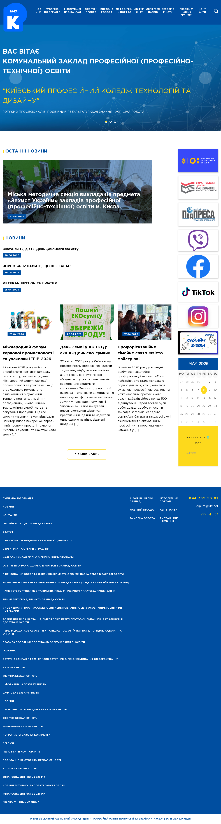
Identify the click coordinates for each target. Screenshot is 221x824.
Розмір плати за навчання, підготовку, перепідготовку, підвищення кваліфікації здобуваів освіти (63, 620)
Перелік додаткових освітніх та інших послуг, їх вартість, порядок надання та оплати (62, 632)
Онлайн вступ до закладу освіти (27, 524)
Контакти (202, 10)
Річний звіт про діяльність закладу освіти (34, 600)
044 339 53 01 (203, 498)
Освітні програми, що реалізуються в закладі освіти (42, 566)
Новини (8, 701)
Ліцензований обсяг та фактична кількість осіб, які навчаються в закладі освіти (63, 574)
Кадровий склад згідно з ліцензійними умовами (38, 557)
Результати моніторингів (21, 752)
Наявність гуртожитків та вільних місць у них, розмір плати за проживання (59, 591)
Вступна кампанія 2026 (20, 769)
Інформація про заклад (72, 10)
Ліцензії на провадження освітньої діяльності (37, 541)
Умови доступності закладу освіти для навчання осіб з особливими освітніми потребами (62, 609)
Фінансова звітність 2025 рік (24, 777)
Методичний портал (124, 10)
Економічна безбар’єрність (23, 727)
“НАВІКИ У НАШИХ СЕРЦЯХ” (186, 12)
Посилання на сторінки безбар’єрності (32, 760)
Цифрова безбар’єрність (21, 693)
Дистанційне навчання (169, 519)
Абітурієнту (139, 10)
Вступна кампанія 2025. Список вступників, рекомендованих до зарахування (60, 659)
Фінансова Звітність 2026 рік (24, 794)
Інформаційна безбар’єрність (24, 684)
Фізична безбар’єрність (20, 676)
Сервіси (8, 743)
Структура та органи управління (27, 549)
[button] (106, 122)
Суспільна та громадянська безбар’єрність (35, 710)
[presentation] (15, 78)
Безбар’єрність (168, 10)
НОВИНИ (38, 10)
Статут (8, 532)
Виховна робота (106, 10)
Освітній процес (91, 10)
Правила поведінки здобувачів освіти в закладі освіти (44, 642)
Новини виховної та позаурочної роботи (34, 786)
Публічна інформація (51, 10)
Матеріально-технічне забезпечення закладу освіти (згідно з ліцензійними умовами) (66, 583)
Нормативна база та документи (26, 735)
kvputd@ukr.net (207, 506)
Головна (9, 651)
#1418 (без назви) (153, 10)
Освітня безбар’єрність (20, 718)
